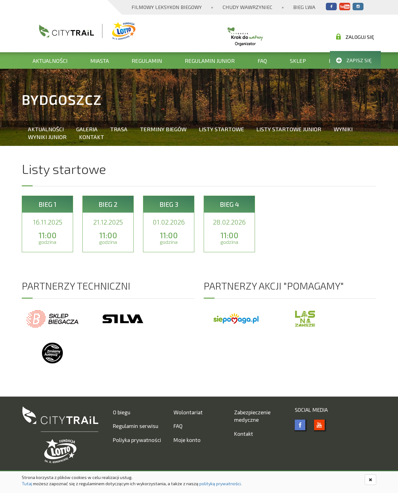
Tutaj (27, 483)
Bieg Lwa (304, 7)
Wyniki (343, 129)
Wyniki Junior (47, 136)
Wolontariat (188, 412)
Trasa (118, 129)
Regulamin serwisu (135, 426)
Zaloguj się (355, 37)
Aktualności (50, 60)
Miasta (99, 60)
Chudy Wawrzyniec (247, 7)
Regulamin (147, 60)
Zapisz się (354, 60)
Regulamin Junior (210, 60)
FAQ (262, 60)
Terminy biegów (163, 129)
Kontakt (91, 136)
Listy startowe (221, 129)
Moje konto (187, 440)
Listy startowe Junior (289, 129)
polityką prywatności (220, 483)
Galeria (87, 129)
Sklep (298, 60)
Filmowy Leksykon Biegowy (167, 7)
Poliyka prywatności (137, 440)
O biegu (121, 412)
